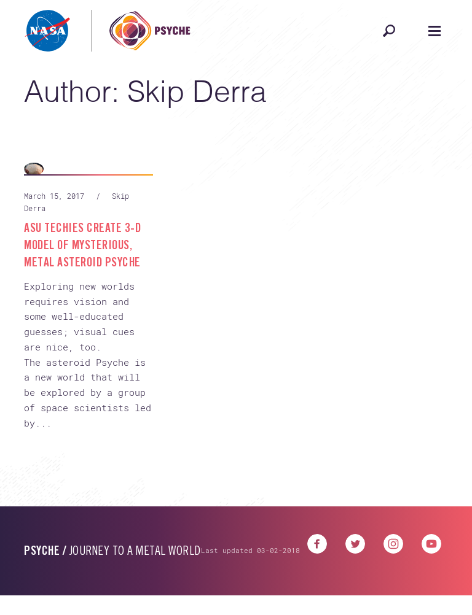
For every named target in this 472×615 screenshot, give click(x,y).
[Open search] (389, 30)
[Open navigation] (434, 30)
